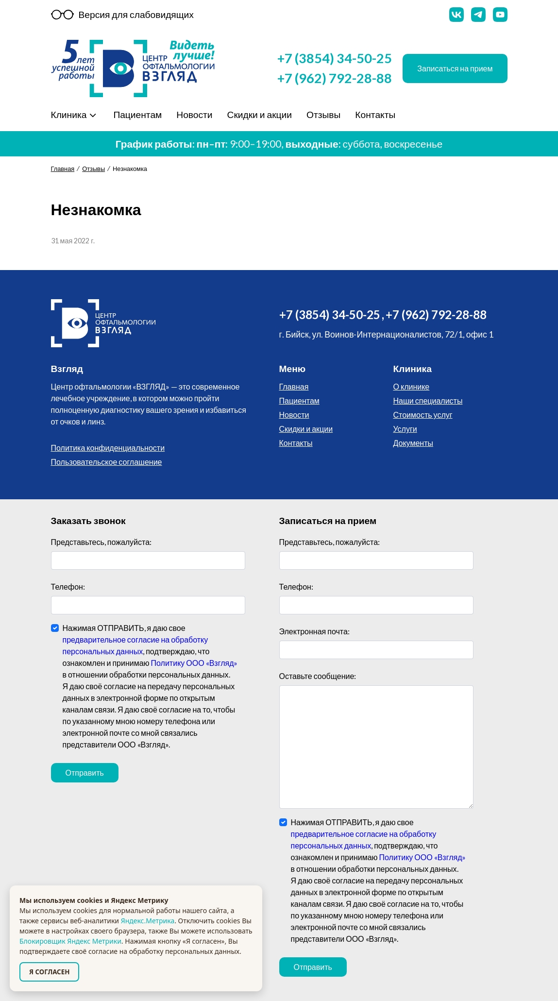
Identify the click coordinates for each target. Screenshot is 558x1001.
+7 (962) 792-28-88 (334, 78)
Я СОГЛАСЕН (49, 971)
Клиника (69, 114)
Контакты (374, 114)
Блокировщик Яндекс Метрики (70, 941)
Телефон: (68, 586)
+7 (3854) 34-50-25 (334, 58)
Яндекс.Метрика (147, 920)
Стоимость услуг (423, 414)
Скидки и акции (258, 114)
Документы (413, 442)
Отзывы (322, 114)
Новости (193, 114)
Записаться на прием (454, 68)
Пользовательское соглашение (106, 461)
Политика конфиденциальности (108, 447)
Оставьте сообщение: (317, 675)
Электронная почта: (314, 631)
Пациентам (136, 114)
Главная (63, 168)
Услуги (405, 428)
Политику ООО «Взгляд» (194, 662)
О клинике (411, 386)
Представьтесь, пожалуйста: (101, 541)
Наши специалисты (428, 400)
